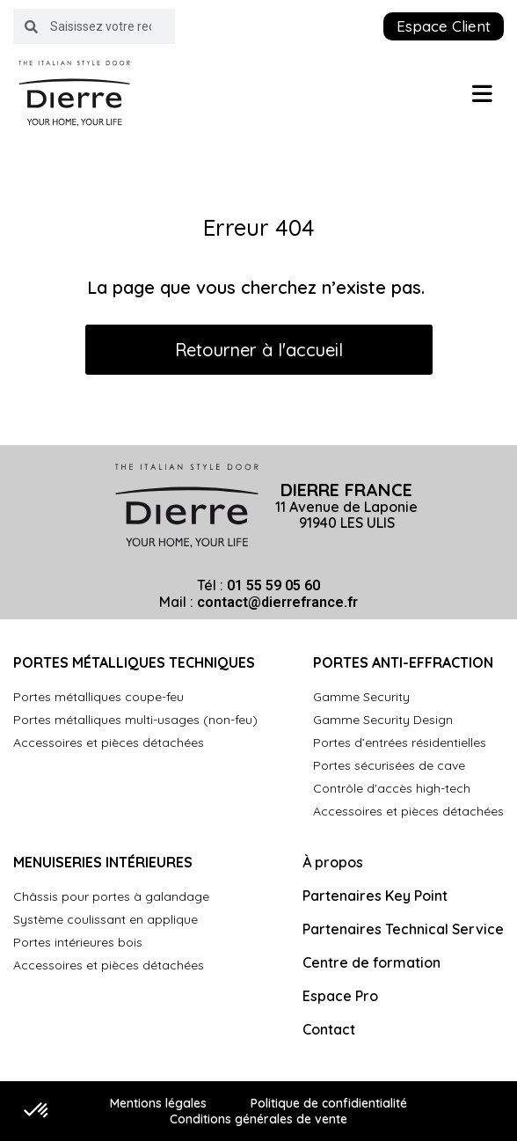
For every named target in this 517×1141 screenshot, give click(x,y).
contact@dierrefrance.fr (277, 602)
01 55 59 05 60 (273, 585)
